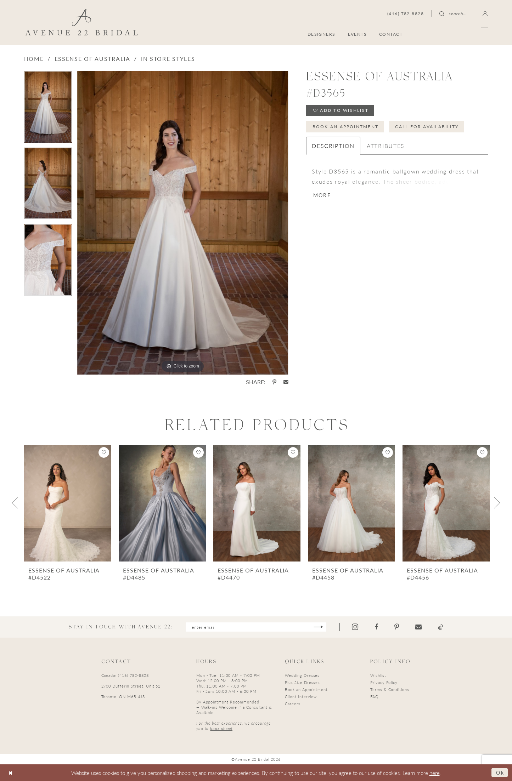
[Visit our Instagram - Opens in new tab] (358, 627)
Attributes (386, 147)
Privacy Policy (384, 682)
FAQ (374, 697)
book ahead (221, 728)
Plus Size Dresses (302, 682)
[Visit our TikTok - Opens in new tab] (443, 627)
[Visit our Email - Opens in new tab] (421, 627)
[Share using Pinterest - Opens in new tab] (274, 382)
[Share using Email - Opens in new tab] (285, 382)
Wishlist (378, 675)
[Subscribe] (321, 627)
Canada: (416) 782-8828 (125, 675)
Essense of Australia (92, 59)
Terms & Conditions (389, 689)
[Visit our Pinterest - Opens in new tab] (399, 627)
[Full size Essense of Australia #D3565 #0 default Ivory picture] (182, 223)
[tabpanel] (48, 109)
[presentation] (67, 503)
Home (34, 59)
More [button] (322, 196)
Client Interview (301, 697)
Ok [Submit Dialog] (499, 772)
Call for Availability (429, 128)
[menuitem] (454, 34)
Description (333, 147)
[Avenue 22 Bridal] (81, 22)
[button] (485, 13)
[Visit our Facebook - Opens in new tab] (379, 627)
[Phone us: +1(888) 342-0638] (405, 13)
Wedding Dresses (302, 675)
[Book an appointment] (454, 34)
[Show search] (453, 13)
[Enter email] (256, 627)
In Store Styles (168, 59)
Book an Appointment (346, 128)
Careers (292, 704)
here (434, 772)
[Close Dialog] (11, 772)
